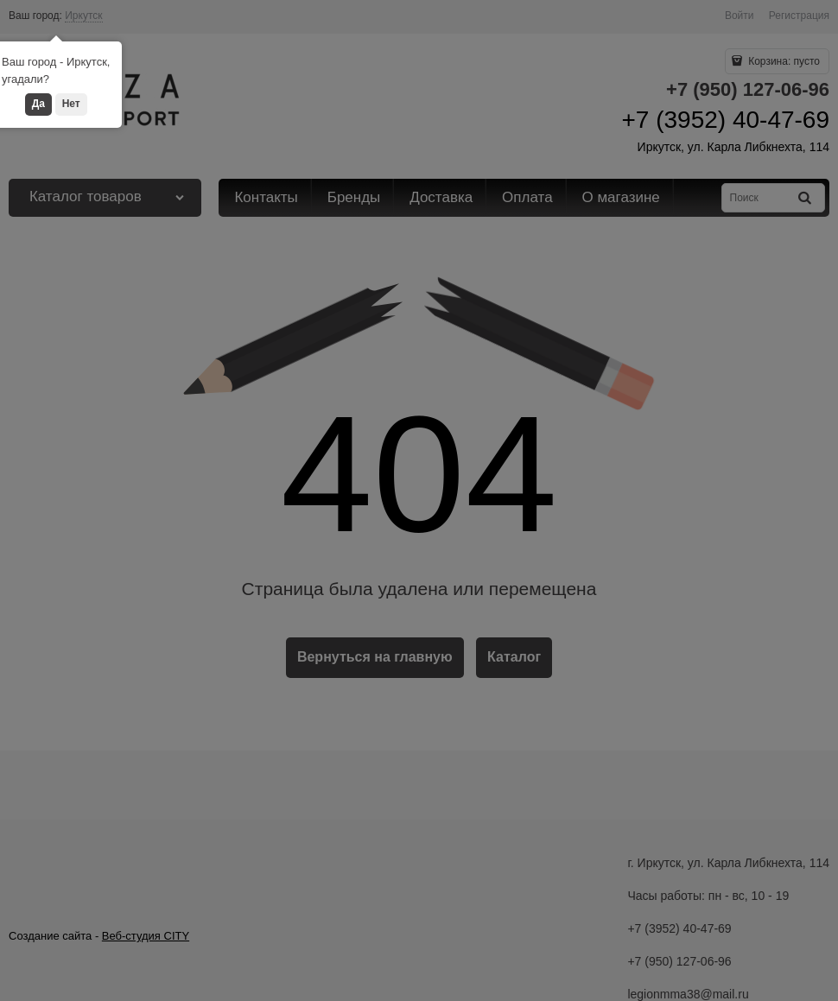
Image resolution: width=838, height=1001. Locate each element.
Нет (71, 104)
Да (38, 104)
